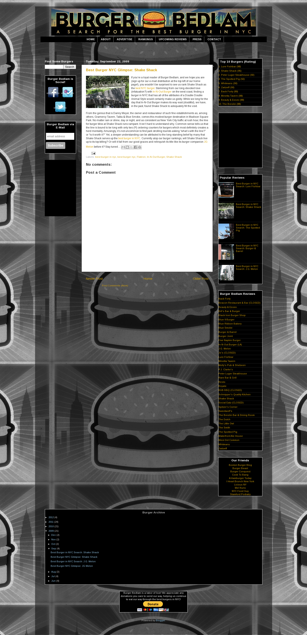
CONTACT (214, 39)
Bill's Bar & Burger (229, 311)
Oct (53, 544)
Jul (53, 576)
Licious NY (240, 484)
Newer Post (94, 278)
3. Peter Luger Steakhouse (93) (236, 75)
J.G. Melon (224, 348)
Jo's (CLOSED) (227, 352)
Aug (53, 571)
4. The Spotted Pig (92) (231, 79)
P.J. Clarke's (225, 369)
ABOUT (106, 39)
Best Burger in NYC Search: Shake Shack (248, 205)
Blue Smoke (225, 327)
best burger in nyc (105, 157)
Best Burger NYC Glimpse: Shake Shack (121, 70)
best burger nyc (126, 157)
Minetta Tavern (226, 361)
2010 (51, 526)
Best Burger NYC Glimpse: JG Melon (72, 566)
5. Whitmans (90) (227, 83)
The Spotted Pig (227, 432)
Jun (53, 580)
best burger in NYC (129, 138)
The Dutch (224, 419)
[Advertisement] (153, 50)
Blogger (160, 620)
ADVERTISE (124, 39)
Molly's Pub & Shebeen (232, 365)
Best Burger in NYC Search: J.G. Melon (247, 267)
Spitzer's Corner (227, 407)
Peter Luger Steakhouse (232, 373)
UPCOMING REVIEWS (173, 39)
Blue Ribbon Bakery (230, 323)
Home (147, 278)
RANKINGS (145, 39)
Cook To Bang (240, 474)
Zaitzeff (222, 448)
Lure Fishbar (225, 357)
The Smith (224, 427)
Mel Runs (240, 488)
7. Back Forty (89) (228, 91)
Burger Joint (225, 336)
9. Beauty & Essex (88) (231, 100)
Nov (53, 539)
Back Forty (224, 298)
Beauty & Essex (227, 307)
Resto (221, 382)
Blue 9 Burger (226, 319)
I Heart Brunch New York (240, 481)
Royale (222, 386)
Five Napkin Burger (229, 340)
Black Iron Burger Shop (232, 315)
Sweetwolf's (225, 411)
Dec (53, 535)
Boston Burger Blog (240, 465)
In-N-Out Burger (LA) (230, 344)
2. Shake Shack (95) (230, 71)
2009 (51, 531)
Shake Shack (174, 157)
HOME (91, 39)
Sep (54, 548)
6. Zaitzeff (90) (226, 87)
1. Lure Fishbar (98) (229, 66)
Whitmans (224, 444)
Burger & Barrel (227, 332)
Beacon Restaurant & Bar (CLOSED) (239, 302)
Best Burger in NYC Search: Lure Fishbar (248, 185)
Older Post (201, 278)
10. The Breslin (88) (229, 104)
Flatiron (141, 157)
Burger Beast (240, 468)
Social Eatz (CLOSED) (231, 402)
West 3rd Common (228, 440)
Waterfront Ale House (230, 436)
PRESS (197, 39)
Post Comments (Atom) (115, 285)
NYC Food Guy (240, 491)
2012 (51, 517)
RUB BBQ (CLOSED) (230, 390)
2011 (51, 522)
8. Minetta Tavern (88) (230, 95)
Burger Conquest (240, 471)
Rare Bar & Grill (227, 377)
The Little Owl (226, 423)
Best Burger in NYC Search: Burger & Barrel (247, 248)
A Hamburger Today (240, 478)
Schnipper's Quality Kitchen (234, 394)
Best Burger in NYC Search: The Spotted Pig (248, 228)
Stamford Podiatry (240, 494)
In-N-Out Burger (162, 91)
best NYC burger (145, 88)
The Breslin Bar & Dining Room (236, 415)
